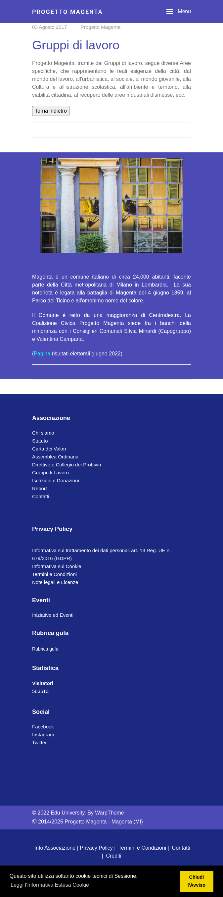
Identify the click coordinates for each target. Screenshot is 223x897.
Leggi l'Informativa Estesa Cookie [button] (50, 885)
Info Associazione (55, 848)
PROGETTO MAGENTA (67, 11)
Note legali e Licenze (55, 582)
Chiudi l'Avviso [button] (196, 881)
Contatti (40, 496)
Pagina (42, 353)
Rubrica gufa (45, 649)
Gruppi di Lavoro (50, 472)
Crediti (113, 856)
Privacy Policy (96, 848)
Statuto (40, 441)
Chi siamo (43, 433)
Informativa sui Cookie (56, 566)
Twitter (39, 742)
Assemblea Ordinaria (55, 456)
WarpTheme (109, 813)
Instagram (43, 734)
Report (39, 488)
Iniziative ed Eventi (52, 615)
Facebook (43, 726)
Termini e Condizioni (54, 574)
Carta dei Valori (49, 448)
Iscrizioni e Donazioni (55, 480)
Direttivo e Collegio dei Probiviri (66, 464)
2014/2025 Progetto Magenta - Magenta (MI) (87, 821)
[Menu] (178, 11)
